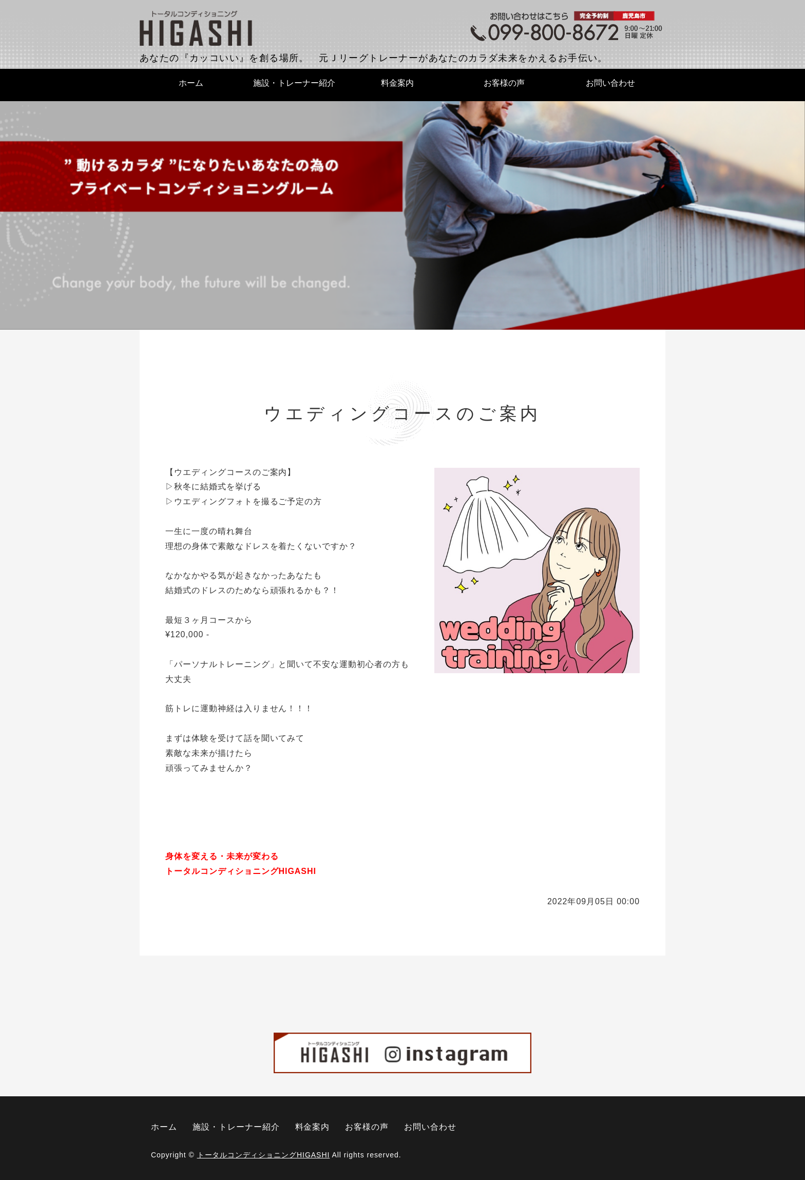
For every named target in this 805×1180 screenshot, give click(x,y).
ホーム (191, 83)
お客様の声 (504, 83)
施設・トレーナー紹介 (294, 83)
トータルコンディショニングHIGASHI (263, 1155)
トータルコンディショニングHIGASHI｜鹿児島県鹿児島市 (196, 28)
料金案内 (397, 83)
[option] (402, 215)
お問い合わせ (610, 83)
